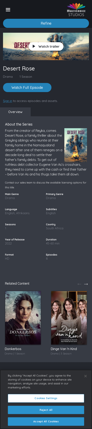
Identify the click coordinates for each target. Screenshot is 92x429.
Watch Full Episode (27, 87)
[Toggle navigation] (8, 9)
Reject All (46, 409)
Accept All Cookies (46, 421)
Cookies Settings (45, 398)
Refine (46, 23)
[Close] (85, 376)
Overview (15, 112)
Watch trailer (46, 46)
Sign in (7, 101)
